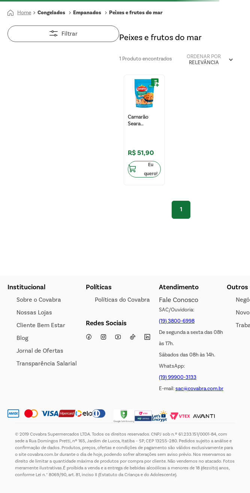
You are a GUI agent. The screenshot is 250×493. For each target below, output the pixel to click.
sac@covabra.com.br (199, 388)
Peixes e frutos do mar (136, 12)
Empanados (87, 12)
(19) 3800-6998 (177, 321)
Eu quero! (150, 169)
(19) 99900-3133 (177, 377)
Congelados (51, 12)
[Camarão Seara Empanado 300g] (144, 130)
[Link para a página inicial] (19, 12)
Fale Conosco (178, 300)
